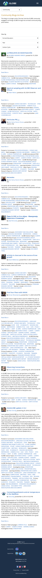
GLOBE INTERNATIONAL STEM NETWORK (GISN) (15, 80)
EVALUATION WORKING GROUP (15, 338)
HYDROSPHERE (27, 163)
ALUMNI (14, 351)
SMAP (13, 329)
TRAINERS (18, 247)
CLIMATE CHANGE (11, 84)
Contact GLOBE (25, 570)
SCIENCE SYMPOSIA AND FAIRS (25, 446)
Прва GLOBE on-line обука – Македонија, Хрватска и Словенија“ (22, 217)
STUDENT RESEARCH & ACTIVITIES (19, 82)
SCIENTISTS (15, 169)
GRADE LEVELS (21, 361)
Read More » (5, 72)
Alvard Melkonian (14, 260)
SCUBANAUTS (24, 325)
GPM (39, 329)
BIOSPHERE (32, 84)
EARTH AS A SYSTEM (26, 111)
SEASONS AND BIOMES (19, 106)
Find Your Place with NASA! (17, 292)
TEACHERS (31, 169)
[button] (37, 3)
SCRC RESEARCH (14, 349)
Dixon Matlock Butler (15, 370)
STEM (38, 104)
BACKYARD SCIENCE (28, 109)
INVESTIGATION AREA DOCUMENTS (11, 173)
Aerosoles (10, 177)
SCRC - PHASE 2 (6, 329)
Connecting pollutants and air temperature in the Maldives (23, 493)
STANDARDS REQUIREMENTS (27, 484)
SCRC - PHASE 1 (35, 327)
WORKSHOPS (23, 448)
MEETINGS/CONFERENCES (20, 336)
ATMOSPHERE (17, 163)
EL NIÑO (3, 154)
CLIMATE (17, 158)
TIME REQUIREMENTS (11, 484)
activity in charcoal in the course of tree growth (22, 256)
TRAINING (17, 282)
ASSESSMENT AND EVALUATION (24, 232)
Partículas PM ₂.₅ (13, 120)
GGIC (28, 327)
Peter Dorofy (12, 410)
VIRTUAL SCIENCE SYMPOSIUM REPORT (13, 357)
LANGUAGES (28, 286)
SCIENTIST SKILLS (17, 113)
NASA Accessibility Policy (21, 573)
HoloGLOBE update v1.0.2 (16, 408)
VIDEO (3, 282)
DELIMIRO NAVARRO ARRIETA (17, 55)
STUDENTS (23, 169)
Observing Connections (16, 367)
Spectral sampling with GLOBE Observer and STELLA (24, 89)
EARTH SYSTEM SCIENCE (14, 160)
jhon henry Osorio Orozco (16, 122)
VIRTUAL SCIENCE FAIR (33, 349)
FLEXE (13, 325)
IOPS (31, 476)
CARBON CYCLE (6, 78)
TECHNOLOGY (32, 104)
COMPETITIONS (6, 448)
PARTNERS (4, 353)
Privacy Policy (16, 570)
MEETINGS (31, 245)
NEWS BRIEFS (25, 282)
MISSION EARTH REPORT (19, 171)
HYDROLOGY (36, 243)
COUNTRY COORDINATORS (26, 351)
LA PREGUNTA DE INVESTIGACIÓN (19, 53)
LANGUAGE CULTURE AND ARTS (25, 441)
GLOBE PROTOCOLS (13, 111)
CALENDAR (9, 282)
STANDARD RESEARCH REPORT (10, 210)
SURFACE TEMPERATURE (8, 107)
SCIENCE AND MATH (21, 104)
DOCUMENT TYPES (16, 486)
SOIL (17, 245)
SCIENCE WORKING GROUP (9, 161)
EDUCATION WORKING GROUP (27, 161)
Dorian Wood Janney (15, 295)
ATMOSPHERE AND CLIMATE (15, 206)
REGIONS (34, 167)
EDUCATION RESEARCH (22, 76)
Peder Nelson (13, 92)
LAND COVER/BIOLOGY (8, 245)
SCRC (18, 325)
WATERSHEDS (27, 234)
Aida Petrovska (13, 221)
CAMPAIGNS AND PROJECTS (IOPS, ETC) (12, 444)
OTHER (12, 446)
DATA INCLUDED (11, 202)
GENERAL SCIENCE (23, 332)
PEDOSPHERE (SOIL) (13, 165)
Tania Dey (11, 496)
